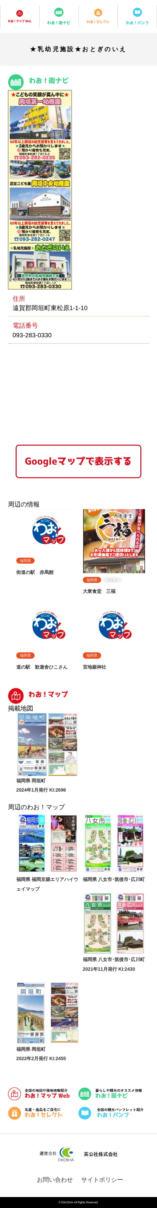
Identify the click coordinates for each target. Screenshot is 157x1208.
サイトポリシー (102, 1179)
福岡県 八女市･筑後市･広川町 (114, 879)
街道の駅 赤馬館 (35, 572)
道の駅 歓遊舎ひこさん (42, 667)
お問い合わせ (55, 1179)
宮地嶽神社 (94, 667)
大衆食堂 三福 (99, 591)
